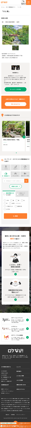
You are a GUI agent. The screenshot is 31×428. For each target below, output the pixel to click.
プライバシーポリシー (20, 414)
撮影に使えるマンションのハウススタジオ (18, 404)
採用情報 (13, 414)
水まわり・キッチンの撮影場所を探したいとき (16, 402)
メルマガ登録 (20, 380)
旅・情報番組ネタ (10, 7)
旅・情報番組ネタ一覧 (6, 377)
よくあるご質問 (20, 375)
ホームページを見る (15, 89)
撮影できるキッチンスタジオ (6, 398)
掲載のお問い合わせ (21, 384)
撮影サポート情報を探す (6, 381)
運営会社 (7, 414)
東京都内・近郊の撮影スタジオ (23, 406)
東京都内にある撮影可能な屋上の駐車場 (14, 410)
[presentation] (24, 137)
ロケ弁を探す (4, 375)
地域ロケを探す (4, 373)
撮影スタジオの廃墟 (12, 406)
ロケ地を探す (4, 371)
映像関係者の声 (5, 384)
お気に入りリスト (21, 389)
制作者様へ (19, 371)
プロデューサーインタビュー (7, 391)
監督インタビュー (5, 389)
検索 (15, 216)
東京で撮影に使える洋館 (10, 400)
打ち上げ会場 (4, 379)
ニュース (19, 366)
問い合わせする (15, 104)
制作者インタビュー (5, 393)
